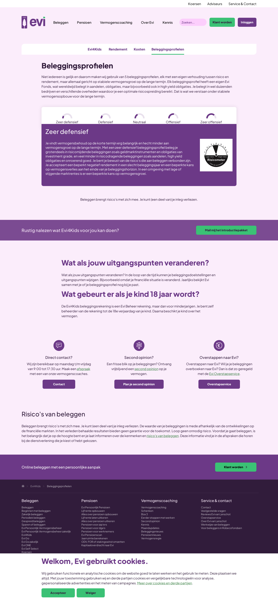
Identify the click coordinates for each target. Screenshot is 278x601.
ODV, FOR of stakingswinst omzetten (103, 541)
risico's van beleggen (163, 436)
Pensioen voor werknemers (97, 531)
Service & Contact (242, 4)
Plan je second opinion (139, 384)
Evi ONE (26, 545)
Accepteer (58, 593)
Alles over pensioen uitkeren (98, 521)
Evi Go (25, 538)
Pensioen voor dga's (93, 528)
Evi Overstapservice (224, 374)
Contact (59, 384)
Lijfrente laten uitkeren (94, 517)
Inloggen (247, 22)
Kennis (145, 524)
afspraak (83, 369)
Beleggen (60, 22)
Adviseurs (214, 4)
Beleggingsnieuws (152, 531)
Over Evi (147, 22)
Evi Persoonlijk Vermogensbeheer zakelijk (46, 531)
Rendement (118, 49)
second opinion (146, 369)
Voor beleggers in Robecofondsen (221, 528)
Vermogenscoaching (116, 22)
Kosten (139, 49)
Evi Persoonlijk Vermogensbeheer (42, 528)
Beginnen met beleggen (36, 510)
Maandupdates (150, 528)
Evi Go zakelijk (30, 541)
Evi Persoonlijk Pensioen (95, 507)
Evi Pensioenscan (91, 534)
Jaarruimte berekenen (94, 538)
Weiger (91, 593)
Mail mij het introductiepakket (226, 230)
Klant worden (222, 22)
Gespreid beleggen (33, 521)
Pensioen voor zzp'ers (94, 524)
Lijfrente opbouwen (93, 510)
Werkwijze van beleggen (215, 524)
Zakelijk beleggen (32, 514)
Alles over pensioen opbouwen (99, 514)
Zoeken (203, 22)
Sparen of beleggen (33, 524)
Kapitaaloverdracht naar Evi (97, 545)
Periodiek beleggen (33, 517)
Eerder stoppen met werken (158, 517)
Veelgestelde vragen (213, 510)
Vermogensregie (151, 538)
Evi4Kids (94, 49)
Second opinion (150, 521)
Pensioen (84, 22)
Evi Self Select (30, 548)
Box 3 (144, 514)
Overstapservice (219, 384)
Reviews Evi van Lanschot (216, 514)
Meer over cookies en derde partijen (164, 583)
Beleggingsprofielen (168, 49)
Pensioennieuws (151, 534)
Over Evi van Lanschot (214, 521)
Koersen (194, 4)
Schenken (147, 510)
